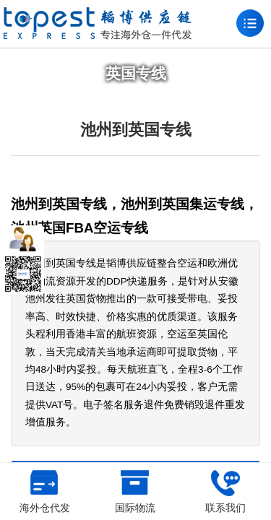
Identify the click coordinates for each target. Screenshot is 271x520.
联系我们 (225, 492)
